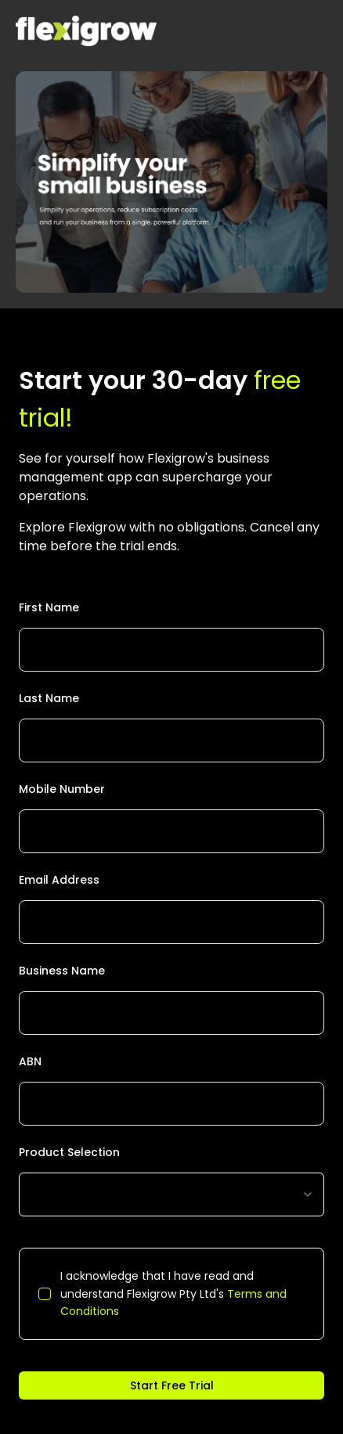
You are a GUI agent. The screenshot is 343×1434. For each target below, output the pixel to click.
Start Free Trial (172, 1385)
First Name (49, 607)
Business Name (62, 970)
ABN (30, 1061)
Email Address (59, 880)
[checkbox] (44, 1294)
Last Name (49, 698)
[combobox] (171, 1194)
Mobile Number (62, 789)
